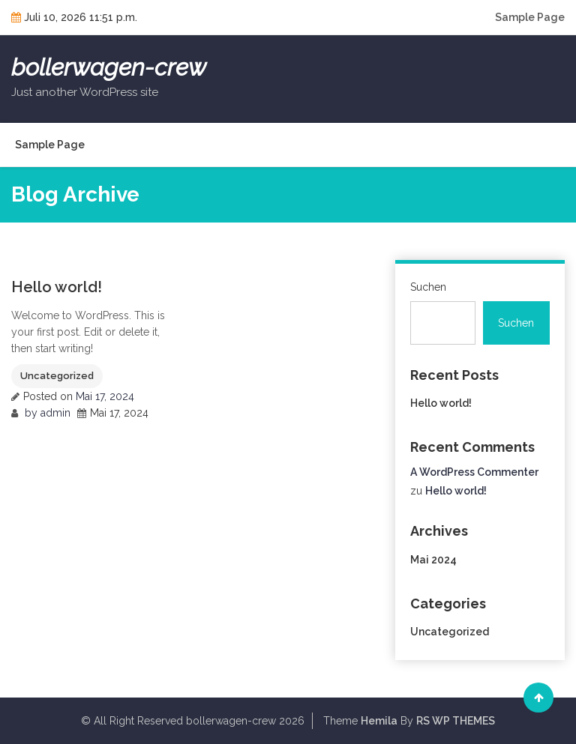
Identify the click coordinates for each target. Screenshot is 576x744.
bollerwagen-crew (108, 67)
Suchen (428, 287)
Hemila (379, 721)
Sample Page (530, 17)
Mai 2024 (433, 560)
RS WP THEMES (455, 721)
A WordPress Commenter (474, 472)
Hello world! (56, 287)
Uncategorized (57, 375)
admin (55, 413)
